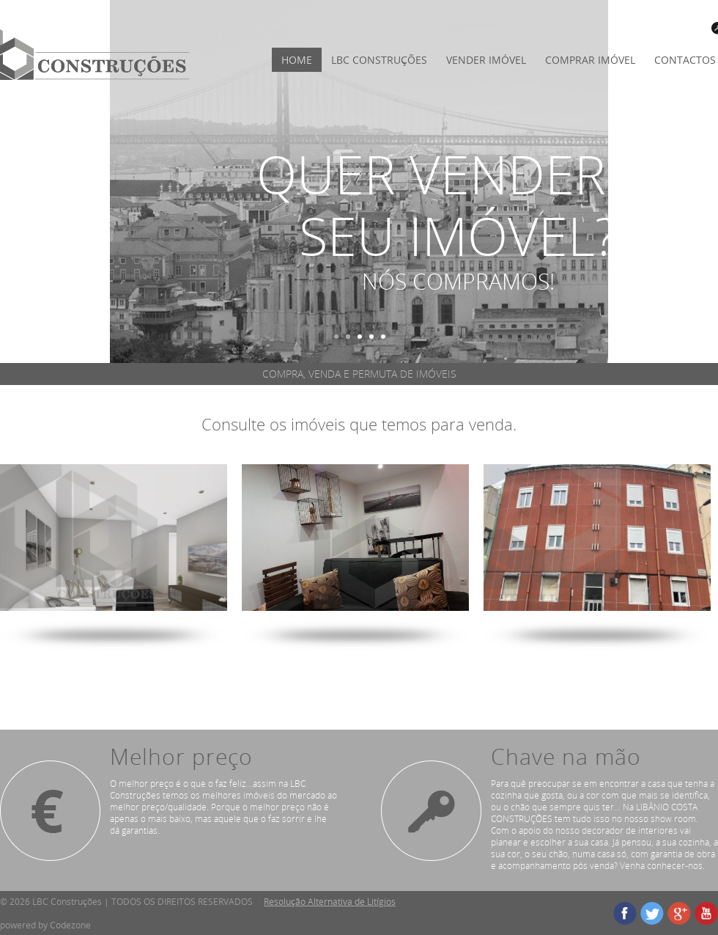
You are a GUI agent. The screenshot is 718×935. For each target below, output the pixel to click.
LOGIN (693, 28)
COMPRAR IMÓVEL (590, 60)
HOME (296, 60)
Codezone (70, 925)
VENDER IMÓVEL (486, 60)
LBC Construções (379, 60)
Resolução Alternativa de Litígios (330, 901)
